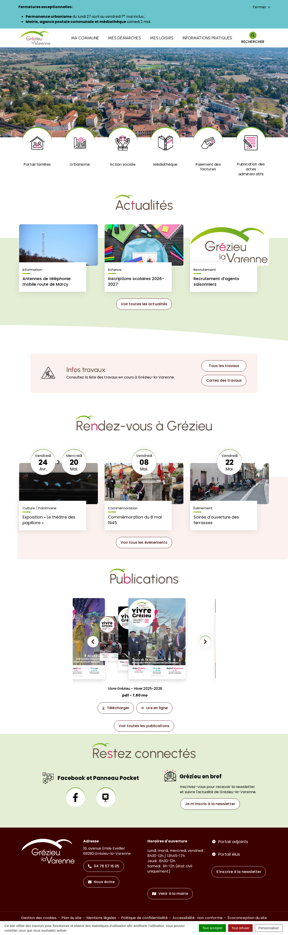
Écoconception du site (247, 917)
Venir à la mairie (170, 893)
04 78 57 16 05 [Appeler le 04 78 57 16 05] (103, 866)
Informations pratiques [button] (207, 38)
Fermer (261, 7)
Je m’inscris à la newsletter (210, 803)
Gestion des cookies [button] (38, 917)
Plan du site (71, 917)
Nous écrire (101, 881)
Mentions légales (101, 917)
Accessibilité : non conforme (198, 917)
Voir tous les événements (144, 542)
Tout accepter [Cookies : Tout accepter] (212, 928)
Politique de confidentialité (144, 917)
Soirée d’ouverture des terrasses (216, 519)
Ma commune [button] (85, 38)
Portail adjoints (233, 841)
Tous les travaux (224, 365)
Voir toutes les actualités (144, 304)
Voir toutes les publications (144, 725)
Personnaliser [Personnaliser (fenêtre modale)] (268, 928)
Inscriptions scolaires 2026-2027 (136, 281)
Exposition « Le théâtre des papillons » (48, 519)
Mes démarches (124, 38)
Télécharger (131, 709)
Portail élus (229, 854)
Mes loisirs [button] (161, 38)
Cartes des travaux (224, 380)
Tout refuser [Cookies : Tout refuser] (240, 928)
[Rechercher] (253, 38)
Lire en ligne (169, 709)
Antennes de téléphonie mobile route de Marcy (46, 281)
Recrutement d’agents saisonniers (216, 281)
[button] (93, 643)
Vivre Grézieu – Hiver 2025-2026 (148, 688)
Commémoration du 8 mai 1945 (135, 519)
